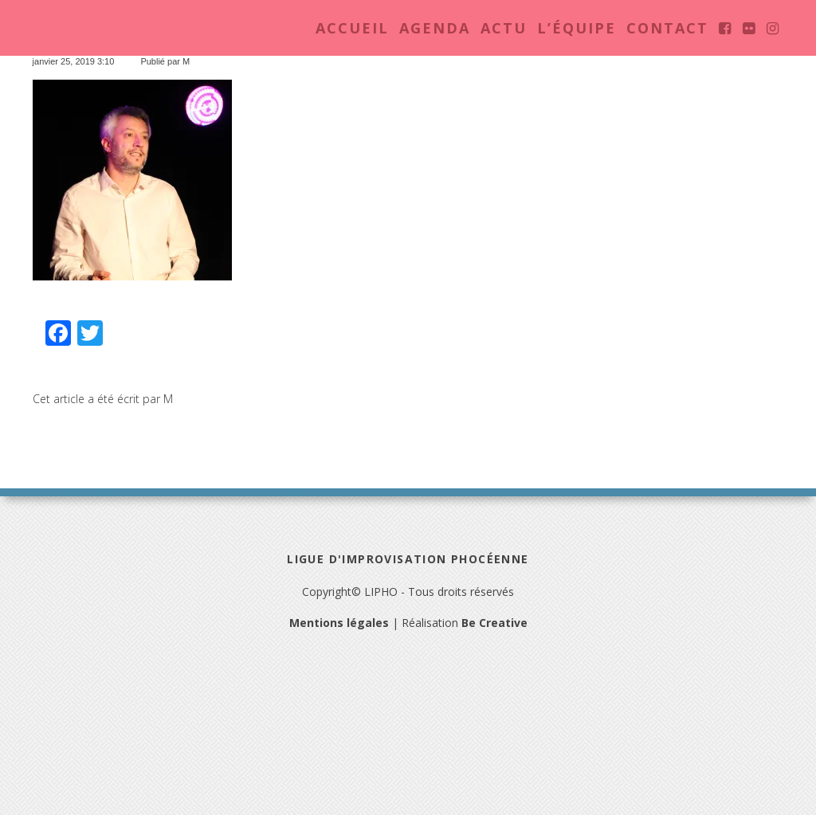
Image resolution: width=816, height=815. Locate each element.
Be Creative (494, 622)
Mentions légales (339, 622)
